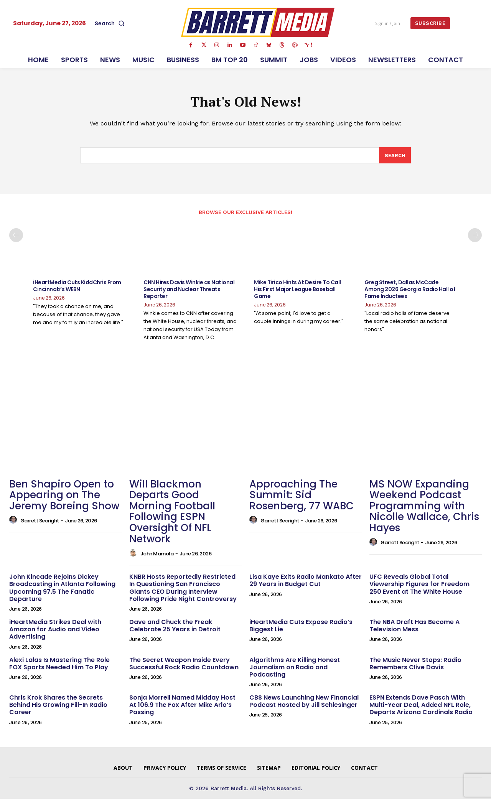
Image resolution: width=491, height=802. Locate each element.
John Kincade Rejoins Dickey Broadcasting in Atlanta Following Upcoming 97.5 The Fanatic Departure (62, 590)
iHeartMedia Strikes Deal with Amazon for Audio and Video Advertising (55, 632)
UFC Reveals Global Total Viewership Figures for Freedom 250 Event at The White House (419, 587)
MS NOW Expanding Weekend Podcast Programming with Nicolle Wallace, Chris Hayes (424, 508)
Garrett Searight (39, 523)
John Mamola (157, 556)
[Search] (395, 158)
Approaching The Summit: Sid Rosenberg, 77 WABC (301, 497)
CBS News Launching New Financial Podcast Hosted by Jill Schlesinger (304, 704)
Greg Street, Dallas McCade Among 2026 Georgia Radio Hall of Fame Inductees (409, 292)
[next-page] (475, 238)
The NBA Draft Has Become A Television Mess (414, 629)
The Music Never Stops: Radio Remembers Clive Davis (415, 666)
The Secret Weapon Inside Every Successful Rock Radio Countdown (184, 666)
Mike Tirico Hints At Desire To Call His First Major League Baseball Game (297, 292)
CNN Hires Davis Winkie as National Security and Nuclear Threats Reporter (188, 292)
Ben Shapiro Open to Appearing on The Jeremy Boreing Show (64, 497)
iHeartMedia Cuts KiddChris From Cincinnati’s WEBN (77, 289)
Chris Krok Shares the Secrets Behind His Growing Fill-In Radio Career (58, 708)
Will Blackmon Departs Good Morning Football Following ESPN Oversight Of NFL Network (172, 514)
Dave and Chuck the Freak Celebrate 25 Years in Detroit (175, 629)
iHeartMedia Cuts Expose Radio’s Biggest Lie (301, 629)
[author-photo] (14, 523)
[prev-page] (16, 238)
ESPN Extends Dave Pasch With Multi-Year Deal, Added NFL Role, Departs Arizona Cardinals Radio (421, 708)
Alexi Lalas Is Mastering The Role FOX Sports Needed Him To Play (59, 666)
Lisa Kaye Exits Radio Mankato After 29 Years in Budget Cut (305, 583)
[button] (111, 23)
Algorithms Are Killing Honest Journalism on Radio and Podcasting (294, 670)
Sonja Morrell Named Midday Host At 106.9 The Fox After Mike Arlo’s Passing (182, 708)
